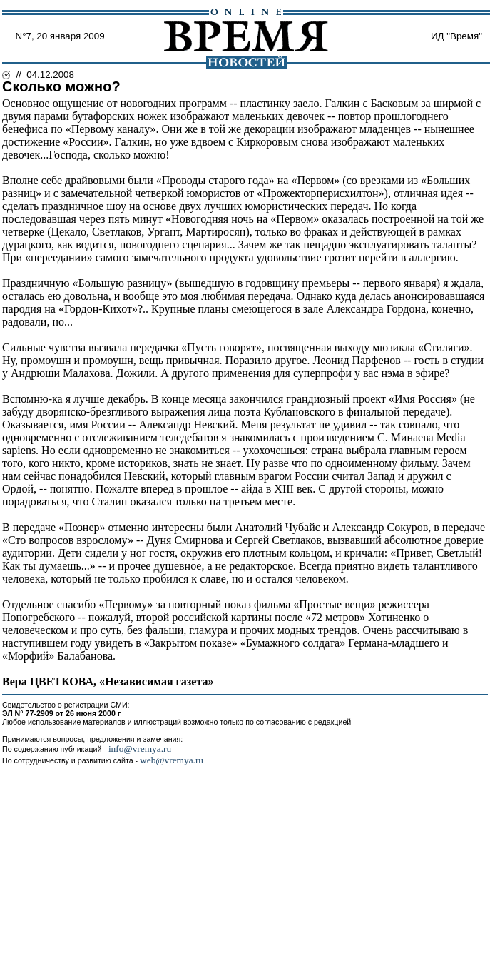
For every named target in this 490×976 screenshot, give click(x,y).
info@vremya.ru (139, 748)
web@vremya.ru (171, 760)
